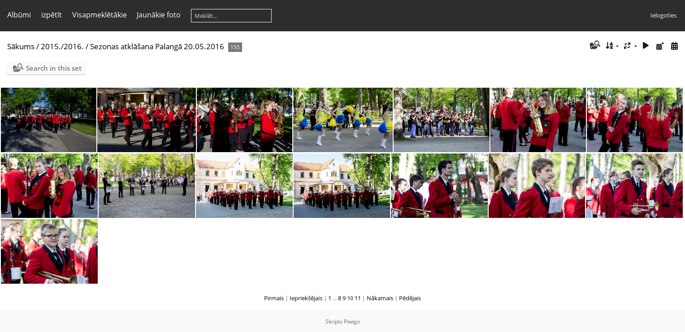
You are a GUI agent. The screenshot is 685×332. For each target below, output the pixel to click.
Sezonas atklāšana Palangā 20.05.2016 (157, 46)
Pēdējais (410, 298)
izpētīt (51, 15)
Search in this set (54, 68)
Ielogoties (663, 15)
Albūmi (19, 15)
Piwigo (352, 321)
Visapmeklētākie (99, 15)
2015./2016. (62, 46)
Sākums (21, 46)
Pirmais (274, 298)
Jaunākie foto (159, 15)
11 (358, 298)
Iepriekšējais (306, 298)
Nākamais (380, 298)
